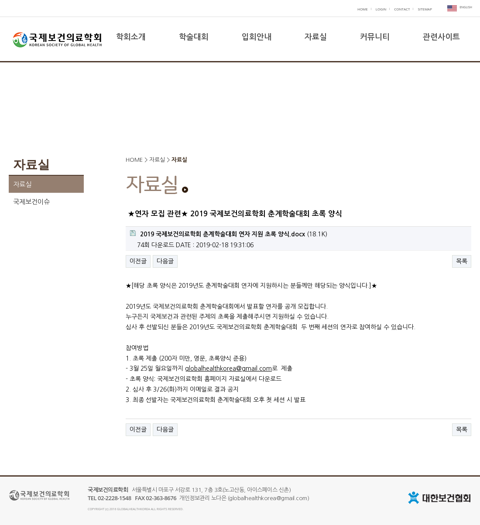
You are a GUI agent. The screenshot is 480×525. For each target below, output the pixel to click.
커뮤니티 (375, 37)
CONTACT (402, 9)
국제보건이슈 (31, 201)
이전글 (138, 261)
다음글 (165, 261)
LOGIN (381, 9)
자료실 (316, 37)
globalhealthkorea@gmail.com (228, 368)
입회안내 (256, 37)
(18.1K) (228, 233)
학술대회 (194, 37)
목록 (461, 261)
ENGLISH (465, 7)
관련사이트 (441, 37)
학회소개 (131, 37)
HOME (362, 9)
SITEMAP (425, 9)
